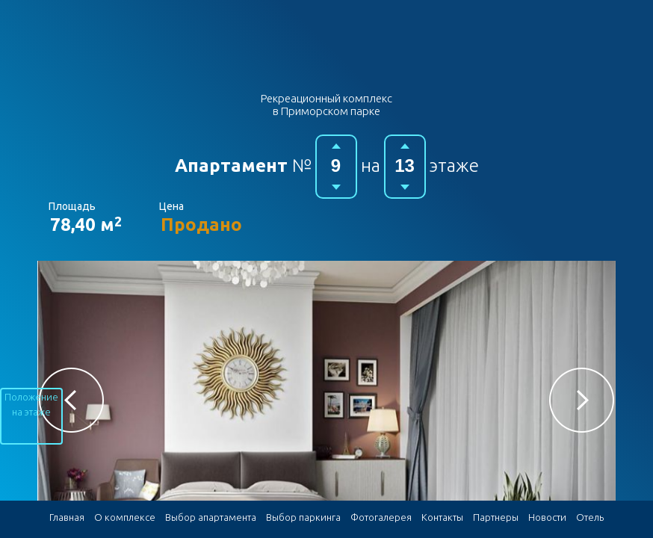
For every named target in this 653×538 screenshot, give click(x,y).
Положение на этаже (31, 404)
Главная (66, 517)
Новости (547, 517)
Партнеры (496, 517)
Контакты (442, 517)
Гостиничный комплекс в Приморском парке (327, 50)
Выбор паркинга (303, 517)
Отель (590, 517)
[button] (71, 400)
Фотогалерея (381, 517)
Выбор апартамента (210, 517)
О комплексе (124, 517)
